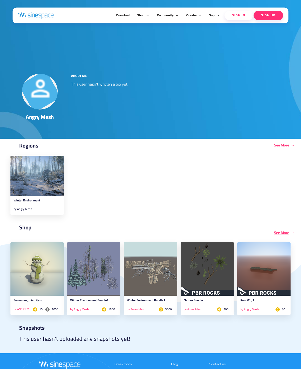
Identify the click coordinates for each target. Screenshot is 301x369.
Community (168, 15)
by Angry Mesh (23, 210)
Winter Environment (31, 202)
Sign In (238, 15)
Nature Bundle (196, 302)
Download (123, 15)
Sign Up (268, 15)
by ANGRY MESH (24, 311)
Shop (143, 15)
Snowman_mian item (32, 302)
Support (215, 15)
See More (281, 145)
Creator (194, 15)
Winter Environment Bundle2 (88, 304)
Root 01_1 (249, 302)
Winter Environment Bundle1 (144, 304)
